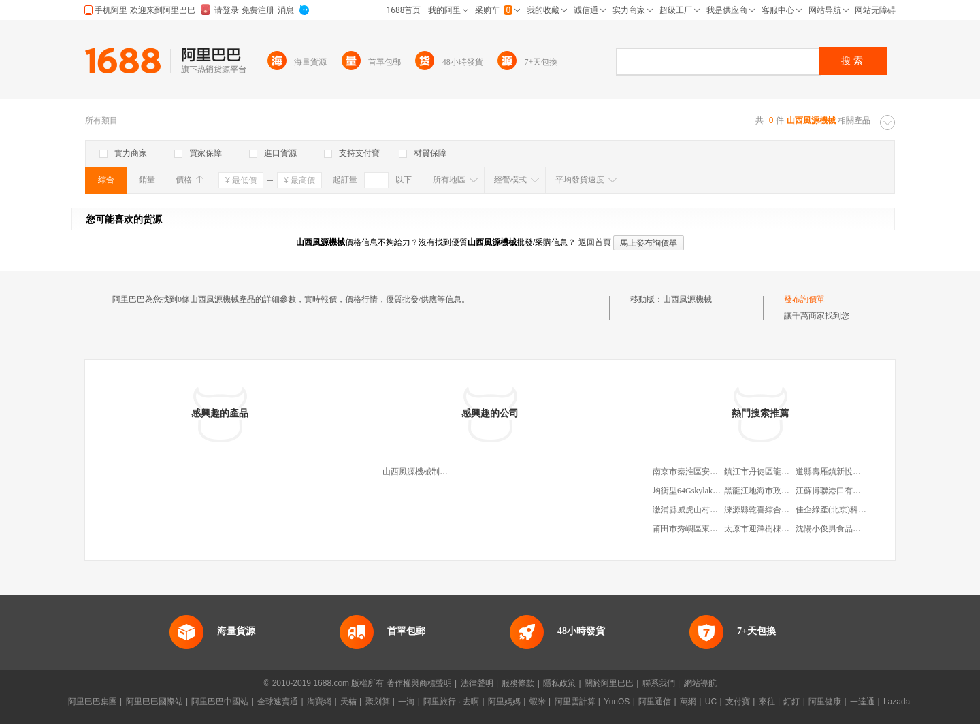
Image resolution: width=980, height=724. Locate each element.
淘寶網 (319, 701)
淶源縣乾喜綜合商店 (761, 509)
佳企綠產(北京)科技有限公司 (847, 509)
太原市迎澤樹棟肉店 (761, 528)
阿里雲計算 (575, 701)
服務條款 (518, 683)
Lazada (896, 701)
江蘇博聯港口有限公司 (836, 490)
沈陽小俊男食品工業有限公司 (849, 528)
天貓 (348, 701)
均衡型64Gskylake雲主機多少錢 (709, 490)
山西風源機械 (687, 299)
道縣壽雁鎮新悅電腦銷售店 (845, 471)
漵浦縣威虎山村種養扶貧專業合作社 (718, 509)
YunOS (617, 701)
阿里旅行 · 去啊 (451, 701)
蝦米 (537, 701)
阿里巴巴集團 (92, 701)
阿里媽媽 (504, 701)
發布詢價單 (804, 299)
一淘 (406, 701)
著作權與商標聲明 (419, 683)
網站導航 (700, 683)
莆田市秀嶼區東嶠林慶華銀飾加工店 (718, 528)
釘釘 (791, 701)
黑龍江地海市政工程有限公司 (777, 490)
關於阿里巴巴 (609, 683)
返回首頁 (594, 242)
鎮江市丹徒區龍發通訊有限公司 (781, 471)
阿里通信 (654, 701)
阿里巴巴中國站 (219, 701)
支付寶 (737, 701)
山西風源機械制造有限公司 (431, 471)
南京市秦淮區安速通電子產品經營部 (718, 471)
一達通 (862, 701)
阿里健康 (824, 701)
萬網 (688, 701)
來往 (767, 701)
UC (711, 701)
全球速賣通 (277, 701)
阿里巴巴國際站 (154, 701)
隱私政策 (559, 683)
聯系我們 (658, 683)
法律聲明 (477, 683)
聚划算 (377, 701)
